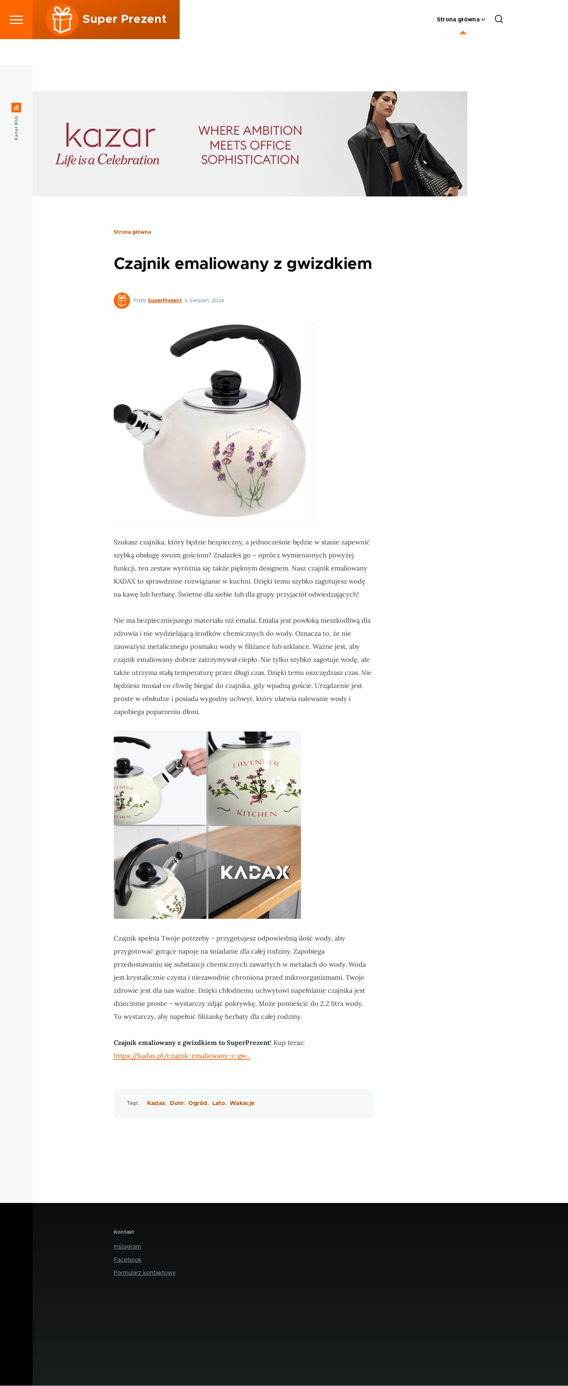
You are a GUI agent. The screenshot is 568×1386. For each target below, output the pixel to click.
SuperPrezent (165, 301)
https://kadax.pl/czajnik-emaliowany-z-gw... (182, 1056)
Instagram (127, 1247)
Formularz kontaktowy (145, 1273)
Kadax (156, 1104)
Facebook (128, 1260)
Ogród (198, 1104)
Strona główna (132, 232)
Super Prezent (125, 45)
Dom (177, 1104)
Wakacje (242, 1104)
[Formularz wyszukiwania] (499, 45)
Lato (218, 1104)
